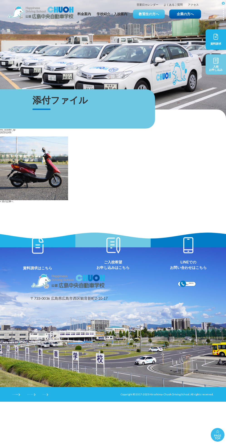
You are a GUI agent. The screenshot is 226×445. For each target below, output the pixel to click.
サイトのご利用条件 (24, 437)
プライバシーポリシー (62, 437)
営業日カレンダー (147, 4)
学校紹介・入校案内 (112, 14)
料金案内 (84, 14)
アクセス (193, 4)
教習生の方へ (149, 14)
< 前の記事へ (6, 201)
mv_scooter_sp (7, 130)
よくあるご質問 (173, 4)
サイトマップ (96, 437)
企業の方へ (185, 14)
